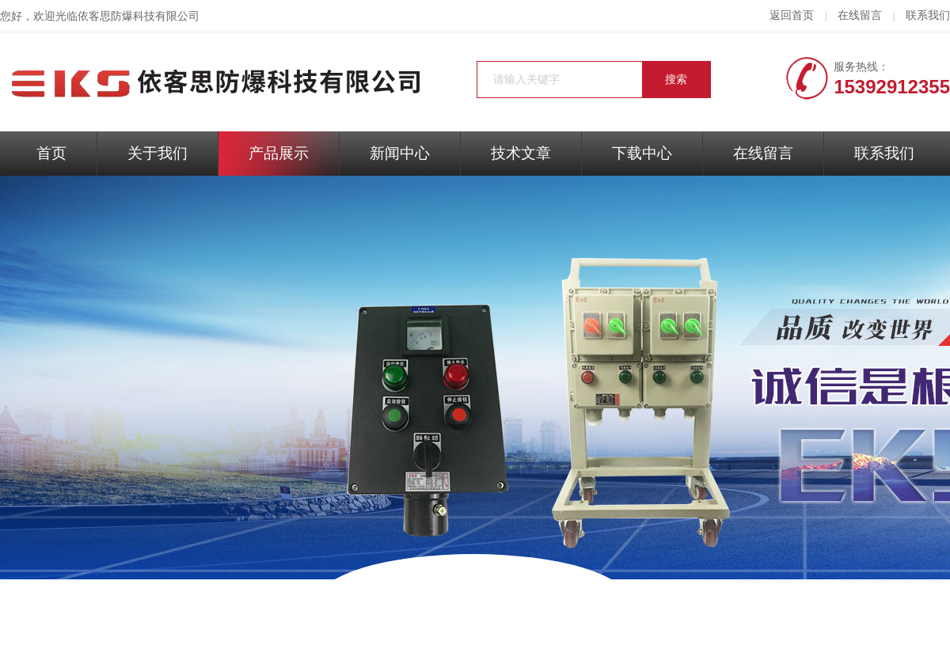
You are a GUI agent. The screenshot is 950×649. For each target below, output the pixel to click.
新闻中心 (400, 153)
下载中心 (642, 153)
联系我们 (928, 15)
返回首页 (792, 15)
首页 (51, 153)
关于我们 (157, 153)
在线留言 (860, 15)
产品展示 (279, 153)
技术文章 (521, 153)
